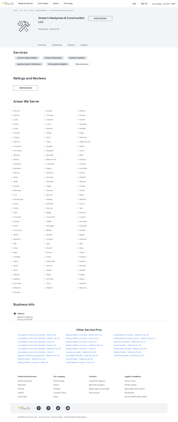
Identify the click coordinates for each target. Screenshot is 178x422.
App (134, 3)
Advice (56, 3)
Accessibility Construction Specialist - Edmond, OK (37, 335)
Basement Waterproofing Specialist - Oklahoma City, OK (39, 356)
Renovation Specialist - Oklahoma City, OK (129, 342)
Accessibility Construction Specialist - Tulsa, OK (36, 352)
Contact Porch (59, 393)
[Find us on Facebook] (39, 408)
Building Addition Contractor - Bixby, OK (33, 362)
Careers (56, 389)
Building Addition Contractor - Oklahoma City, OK (84, 345)
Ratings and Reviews (29, 78)
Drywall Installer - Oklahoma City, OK (79, 359)
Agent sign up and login (99, 389)
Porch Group (58, 381)
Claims (21, 393)
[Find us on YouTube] (68, 408)
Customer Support (97, 381)
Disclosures (129, 393)
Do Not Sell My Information (136, 397)
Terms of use (130, 381)
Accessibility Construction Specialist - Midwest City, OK (38, 338)
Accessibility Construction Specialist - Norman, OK (37, 345)
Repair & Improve (25, 3)
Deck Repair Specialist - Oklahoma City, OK (82, 356)
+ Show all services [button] (81, 64)
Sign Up (144, 3)
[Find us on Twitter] (58, 408)
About (56, 385)
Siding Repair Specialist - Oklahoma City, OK (130, 349)
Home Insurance (25, 381)
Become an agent (97, 385)
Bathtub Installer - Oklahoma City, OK (31, 359)
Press (55, 397)
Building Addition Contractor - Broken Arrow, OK (84, 335)
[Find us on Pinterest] (48, 408)
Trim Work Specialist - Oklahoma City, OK (129, 356)
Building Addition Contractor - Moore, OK (81, 342)
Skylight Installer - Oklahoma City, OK (127, 352)
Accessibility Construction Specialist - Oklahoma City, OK (39, 349)
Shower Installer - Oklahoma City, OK (127, 345)
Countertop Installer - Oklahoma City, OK (81, 352)
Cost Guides (43, 3)
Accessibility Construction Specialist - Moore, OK (36, 342)
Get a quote (94, 393)
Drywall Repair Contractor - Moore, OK (80, 362)
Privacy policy (131, 385)
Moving (21, 389)
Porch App (68, 3)
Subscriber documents (135, 389)
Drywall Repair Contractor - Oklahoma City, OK (131, 335)
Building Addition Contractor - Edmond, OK (82, 338)
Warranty (22, 385)
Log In (164, 3)
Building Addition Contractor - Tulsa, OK (81, 349)
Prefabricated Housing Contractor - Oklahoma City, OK (134, 338)
